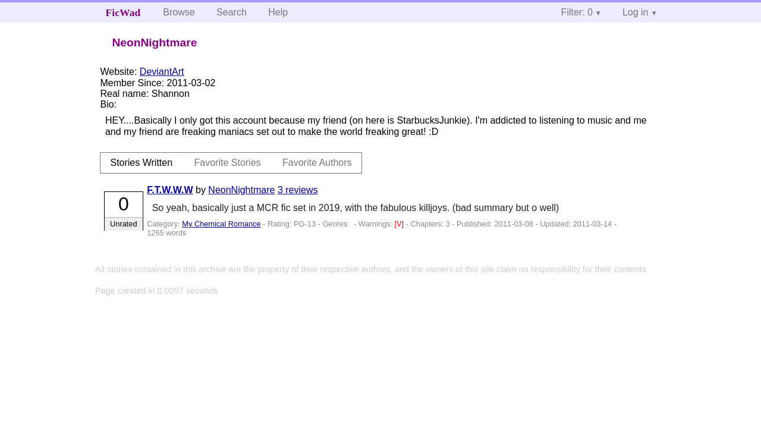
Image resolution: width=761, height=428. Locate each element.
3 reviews (298, 190)
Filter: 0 (577, 12)
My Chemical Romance (221, 223)
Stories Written (141, 163)
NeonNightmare (241, 190)
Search (231, 12)
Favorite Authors (317, 163)
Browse (178, 12)
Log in (635, 12)
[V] (400, 223)
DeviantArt (162, 72)
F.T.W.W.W (170, 190)
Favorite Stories (227, 163)
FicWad (123, 12)
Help (278, 12)
